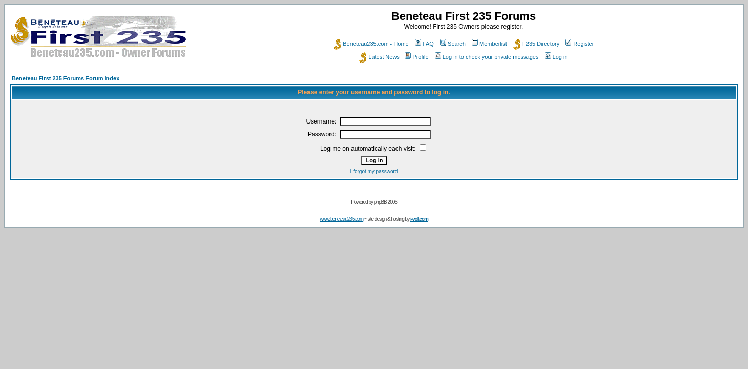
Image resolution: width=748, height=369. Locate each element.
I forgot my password (374, 171)
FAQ (424, 43)
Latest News (379, 57)
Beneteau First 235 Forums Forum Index (65, 78)
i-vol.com (419, 219)
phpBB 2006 (385, 202)
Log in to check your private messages (487, 57)
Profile (416, 57)
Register (579, 43)
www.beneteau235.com (341, 219)
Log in (556, 57)
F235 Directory (536, 43)
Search (453, 43)
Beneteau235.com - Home (371, 43)
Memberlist (489, 43)
